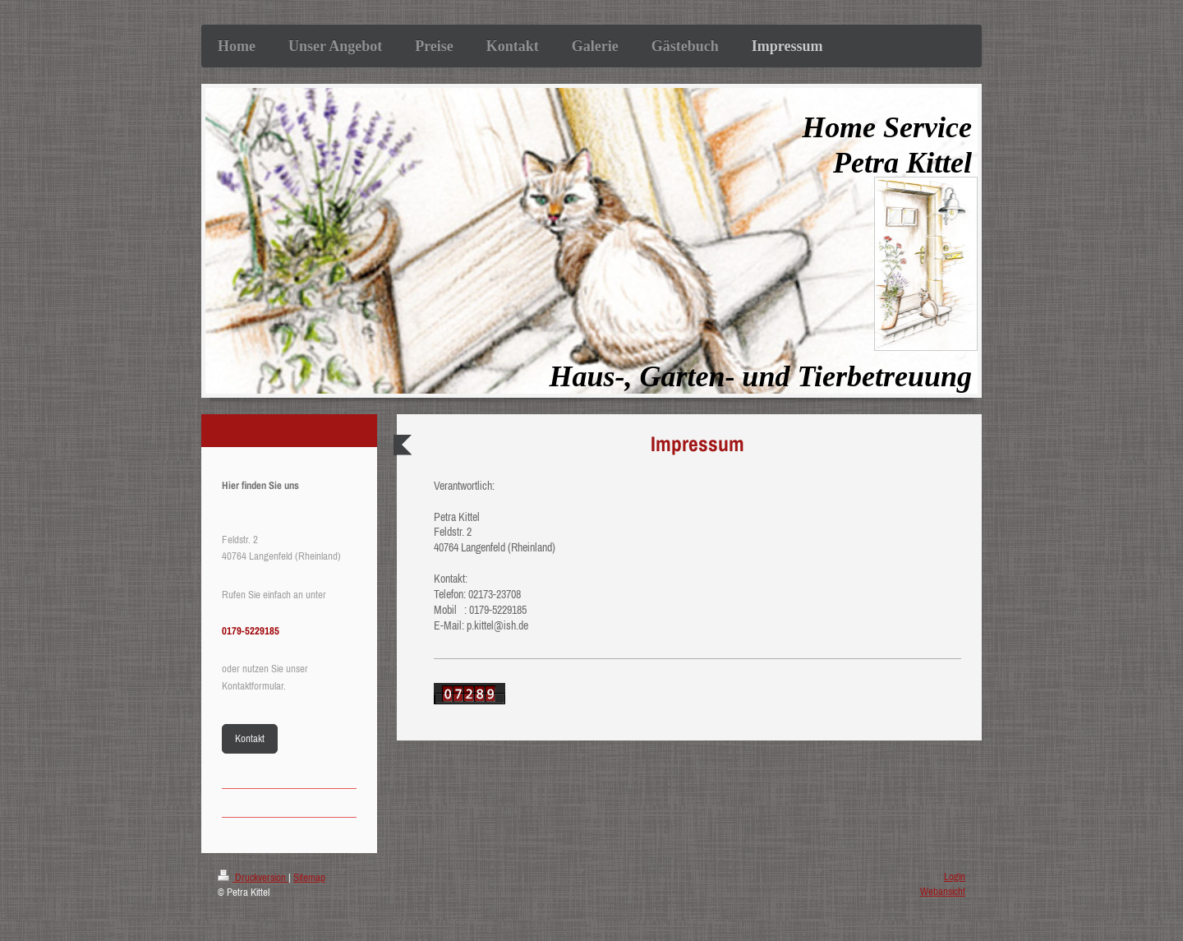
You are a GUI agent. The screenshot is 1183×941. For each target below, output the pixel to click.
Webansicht (942, 891)
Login (954, 876)
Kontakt (250, 738)
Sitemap (309, 877)
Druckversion (253, 877)
